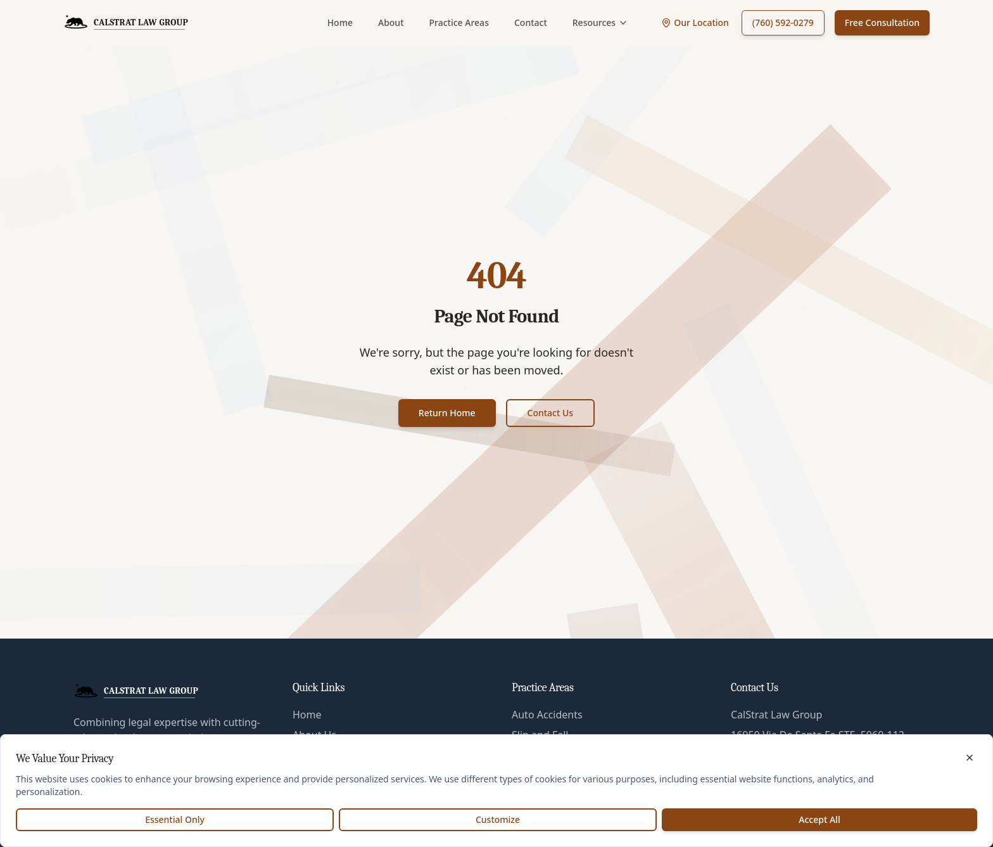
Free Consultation (882, 22)
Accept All (819, 819)
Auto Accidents (547, 715)
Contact (530, 22)
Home (340, 22)
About (391, 22)
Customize (498, 819)
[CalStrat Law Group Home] (125, 22)
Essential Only (175, 819)
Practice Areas (459, 22)
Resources (600, 22)
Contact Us (551, 413)
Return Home (447, 413)
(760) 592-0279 (783, 22)
